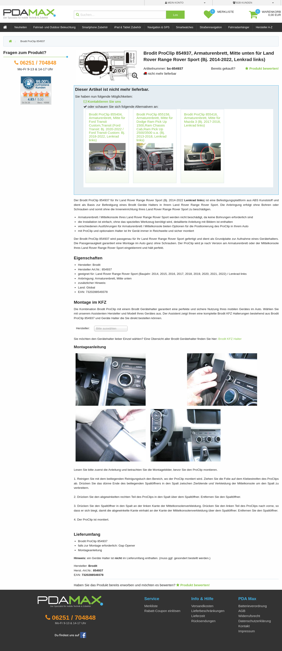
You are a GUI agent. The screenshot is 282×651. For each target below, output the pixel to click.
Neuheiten (21, 27)
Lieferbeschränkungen (207, 611)
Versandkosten (202, 606)
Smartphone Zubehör (95, 27)
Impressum (246, 631)
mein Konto (174, 2)
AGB (241, 611)
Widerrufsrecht (249, 616)
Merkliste (151, 606)
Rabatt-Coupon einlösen (162, 611)
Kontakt (244, 626)
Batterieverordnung (252, 606)
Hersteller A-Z (264, 27)
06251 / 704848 (38, 63)
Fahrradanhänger (238, 27)
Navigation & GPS (159, 27)
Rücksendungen (203, 621)
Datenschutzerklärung (254, 621)
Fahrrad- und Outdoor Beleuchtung (54, 27)
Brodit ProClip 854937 (32, 41)
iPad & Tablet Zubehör (127, 27)
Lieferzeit (198, 616)
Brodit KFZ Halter (230, 338)
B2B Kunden (242, 2)
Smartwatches (184, 27)
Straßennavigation (211, 27)
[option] (107, 148)
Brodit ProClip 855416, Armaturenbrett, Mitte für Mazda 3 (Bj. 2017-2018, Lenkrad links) (202, 119)
